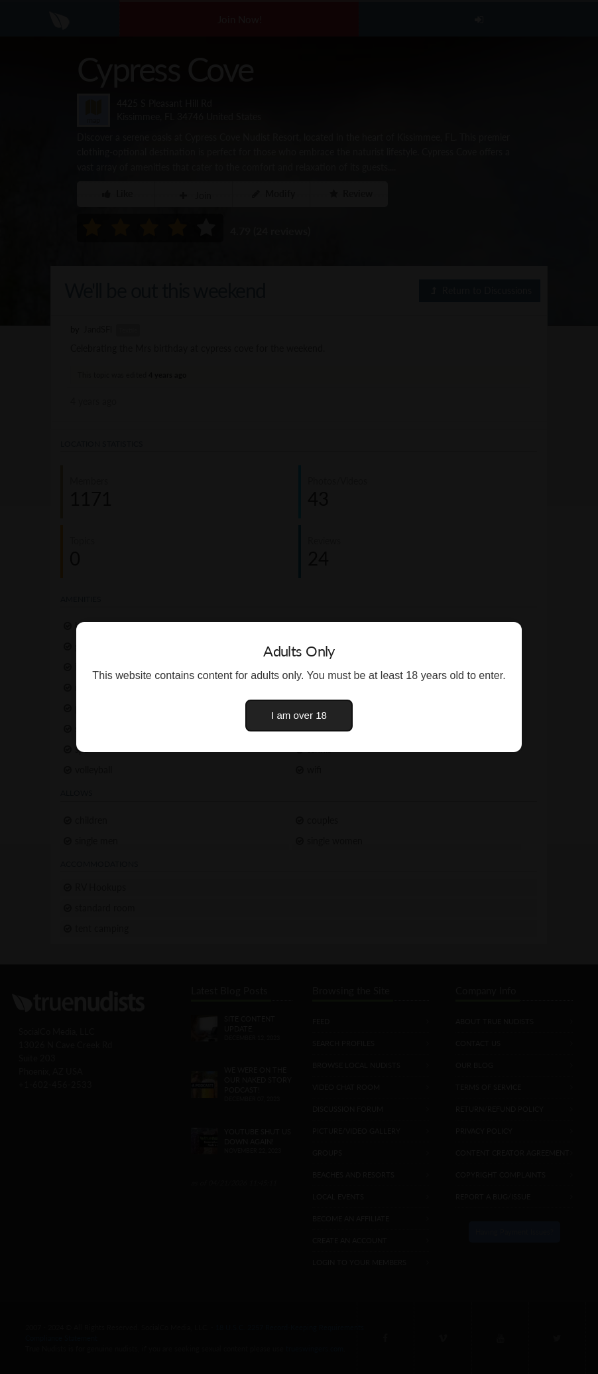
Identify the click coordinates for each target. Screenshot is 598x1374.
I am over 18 (299, 715)
